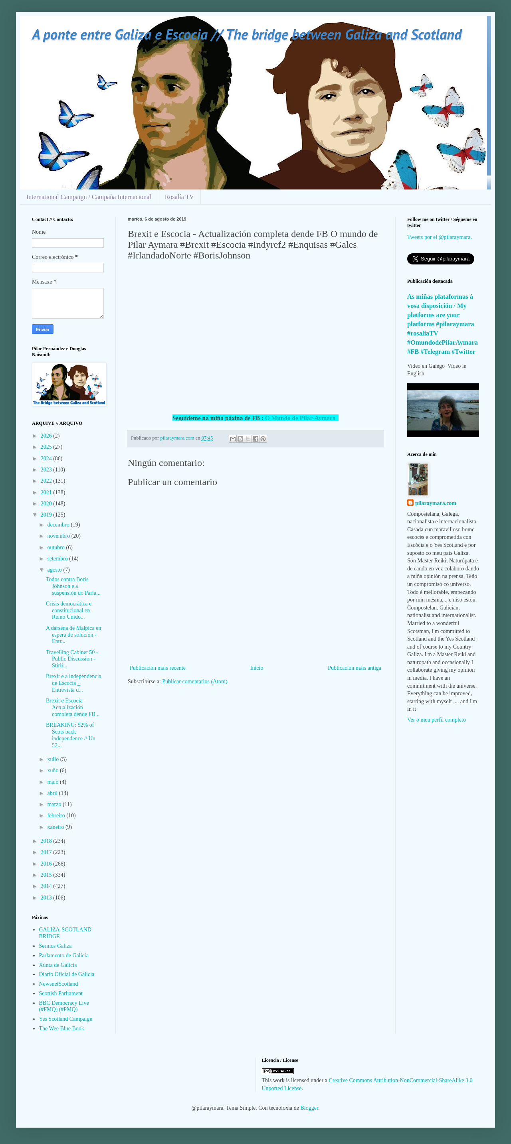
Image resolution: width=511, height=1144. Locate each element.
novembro (59, 536)
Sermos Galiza (55, 946)
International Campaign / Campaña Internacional (88, 196)
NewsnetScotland (58, 984)
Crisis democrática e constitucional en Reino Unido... (68, 610)
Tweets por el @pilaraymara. (439, 237)
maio (53, 782)
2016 (47, 864)
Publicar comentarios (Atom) (194, 681)
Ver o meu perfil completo (436, 720)
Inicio (256, 668)
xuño (53, 770)
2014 (47, 886)
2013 (47, 898)
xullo (53, 759)
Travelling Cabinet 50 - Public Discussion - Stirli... (72, 659)
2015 (47, 875)
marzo (54, 804)
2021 (47, 492)
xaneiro (56, 827)
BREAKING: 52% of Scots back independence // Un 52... (70, 735)
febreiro (56, 816)
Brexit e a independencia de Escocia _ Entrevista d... (73, 683)
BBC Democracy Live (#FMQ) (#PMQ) (64, 1006)
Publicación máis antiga (354, 668)
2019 (47, 515)
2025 (47, 447)
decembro (59, 525)
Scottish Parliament (61, 993)
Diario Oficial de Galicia (67, 974)
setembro (58, 559)
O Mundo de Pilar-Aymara (302, 417)
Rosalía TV (179, 196)
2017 (47, 852)
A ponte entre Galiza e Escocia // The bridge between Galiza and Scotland (246, 34)
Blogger (309, 1108)
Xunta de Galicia (58, 965)
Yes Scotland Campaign (66, 1019)
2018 (47, 841)
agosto (55, 570)
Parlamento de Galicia (64, 956)
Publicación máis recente (158, 668)
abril (53, 793)
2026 (47, 436)
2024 (47, 459)
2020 (47, 504)
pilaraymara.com (435, 503)
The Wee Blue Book (61, 1029)
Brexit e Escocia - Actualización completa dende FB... (72, 707)
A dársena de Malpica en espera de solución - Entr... (73, 635)
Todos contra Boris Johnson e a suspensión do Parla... (73, 586)
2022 (47, 481)
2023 (47, 470)
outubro (56, 547)
